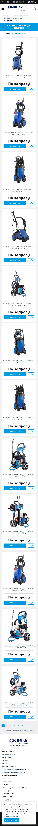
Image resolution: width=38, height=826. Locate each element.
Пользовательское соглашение (13, 772)
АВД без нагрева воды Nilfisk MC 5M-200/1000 (19, 248)
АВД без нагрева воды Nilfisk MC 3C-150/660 (19, 362)
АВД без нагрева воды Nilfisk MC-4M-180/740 (19, 134)
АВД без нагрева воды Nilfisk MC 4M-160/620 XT (19, 590)
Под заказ (15, 89)
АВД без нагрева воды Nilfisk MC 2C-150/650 (19, 77)
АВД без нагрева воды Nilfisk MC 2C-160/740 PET (19, 305)
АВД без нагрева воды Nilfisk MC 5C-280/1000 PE (19, 704)
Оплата (4, 763)
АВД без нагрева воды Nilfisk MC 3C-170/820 (19, 419)
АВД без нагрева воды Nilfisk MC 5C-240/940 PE (19, 647)
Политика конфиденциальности (14, 769)
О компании (6, 757)
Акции (4, 779)
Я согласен (11, 820)
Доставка (5, 760)
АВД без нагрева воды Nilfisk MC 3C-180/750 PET (19, 476)
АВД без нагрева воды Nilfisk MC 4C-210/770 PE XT (19, 533)
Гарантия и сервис (9, 766)
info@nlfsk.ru (6, 800)
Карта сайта (6, 782)
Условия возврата (8, 754)
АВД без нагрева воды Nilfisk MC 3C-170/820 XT (19, 191)
